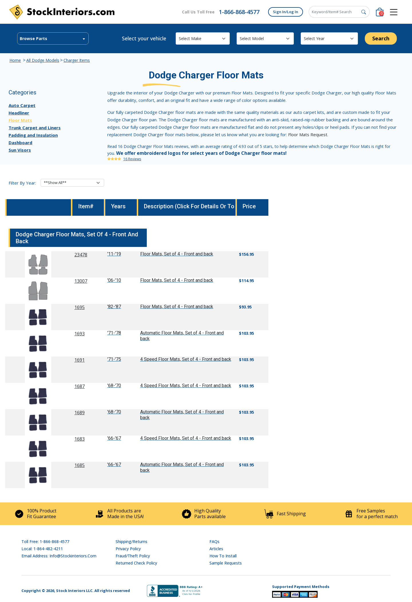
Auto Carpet (22, 105)
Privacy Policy (128, 548)
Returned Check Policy (136, 563)
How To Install (223, 556)
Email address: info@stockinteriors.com (58, 556)
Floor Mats (20, 120)
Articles (216, 548)
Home (15, 60)
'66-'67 (114, 438)
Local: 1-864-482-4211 (42, 548)
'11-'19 (114, 254)
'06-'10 (114, 280)
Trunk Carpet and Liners (35, 127)
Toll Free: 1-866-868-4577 (45, 541)
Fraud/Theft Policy (133, 556)
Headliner (19, 113)
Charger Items (77, 60)
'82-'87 (114, 306)
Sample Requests (225, 563)
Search (380, 38)
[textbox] (52, 39)
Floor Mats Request (307, 134)
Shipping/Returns (131, 541)
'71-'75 (114, 359)
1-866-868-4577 (239, 12)
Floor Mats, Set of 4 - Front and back (176, 254)
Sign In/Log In (285, 11)
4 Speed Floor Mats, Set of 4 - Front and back (185, 359)
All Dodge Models (42, 60)
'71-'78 (114, 333)
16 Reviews (132, 159)
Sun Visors (20, 150)
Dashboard (20, 142)
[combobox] (53, 38)
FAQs (214, 541)
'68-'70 (114, 385)
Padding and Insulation (33, 135)
